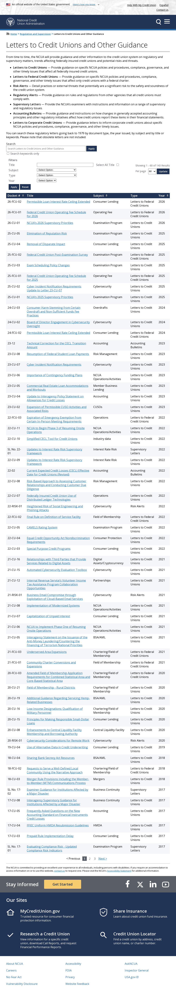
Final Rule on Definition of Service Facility (54, 517)
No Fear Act (14, 977)
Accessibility (73, 964)
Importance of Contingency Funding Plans (54, 375)
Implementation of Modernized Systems (53, 605)
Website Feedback (77, 984)
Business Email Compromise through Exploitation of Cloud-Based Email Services (55, 597)
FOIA (68, 970)
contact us (59, 870)
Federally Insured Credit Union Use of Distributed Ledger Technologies (51, 497)
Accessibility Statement (119, 870)
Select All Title (105, 165)
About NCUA (14, 964)
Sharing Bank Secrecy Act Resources (51, 758)
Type (12, 175)
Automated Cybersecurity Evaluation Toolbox (57, 570)
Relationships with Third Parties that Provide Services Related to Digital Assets (56, 561)
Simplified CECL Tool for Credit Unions (52, 439)
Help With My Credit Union (141, 5)
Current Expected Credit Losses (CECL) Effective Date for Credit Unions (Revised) (58, 472)
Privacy (70, 977)
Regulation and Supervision (35, 34)
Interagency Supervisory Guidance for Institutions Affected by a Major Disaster (53, 802)
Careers (11, 970)
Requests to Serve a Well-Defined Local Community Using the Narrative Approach (55, 770)
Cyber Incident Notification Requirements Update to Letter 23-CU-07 (54, 288)
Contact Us (162, 9)
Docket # (14, 196)
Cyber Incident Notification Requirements (54, 364)
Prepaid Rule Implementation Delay (50, 836)
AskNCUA (131, 964)
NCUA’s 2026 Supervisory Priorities (50, 223)
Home (13, 34)
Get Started (63, 884)
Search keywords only (24, 153)
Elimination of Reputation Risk (47, 233)
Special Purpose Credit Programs (49, 549)
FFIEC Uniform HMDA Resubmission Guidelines (58, 825)
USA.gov (130, 977)
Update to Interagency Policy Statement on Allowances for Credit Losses (55, 398)
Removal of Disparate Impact (46, 244)
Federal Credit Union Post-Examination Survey (57, 255)
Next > (102, 858)
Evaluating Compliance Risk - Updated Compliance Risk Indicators (52, 848)
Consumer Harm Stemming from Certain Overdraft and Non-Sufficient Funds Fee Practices (53, 311)
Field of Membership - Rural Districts (51, 687)
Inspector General (136, 970)
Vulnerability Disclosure (22, 984)
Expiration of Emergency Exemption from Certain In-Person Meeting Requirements (54, 419)
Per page (140, 171)
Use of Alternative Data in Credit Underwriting (57, 747)
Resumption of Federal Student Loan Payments (58, 354)
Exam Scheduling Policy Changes (48, 265)
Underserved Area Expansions (47, 652)
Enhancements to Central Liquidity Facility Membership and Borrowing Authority (54, 732)
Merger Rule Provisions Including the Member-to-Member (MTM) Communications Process (58, 781)
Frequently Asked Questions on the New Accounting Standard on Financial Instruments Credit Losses (57, 815)
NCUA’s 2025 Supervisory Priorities (50, 297)
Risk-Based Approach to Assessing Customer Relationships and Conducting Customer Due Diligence (56, 485)
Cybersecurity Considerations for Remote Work (58, 740)
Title (12, 165)
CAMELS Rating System (42, 527)
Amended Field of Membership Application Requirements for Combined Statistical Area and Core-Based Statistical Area (58, 677)
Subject (13, 170)
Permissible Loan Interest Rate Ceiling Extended (58, 202)
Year (12, 181)
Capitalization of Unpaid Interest (48, 616)
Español (164, 5)
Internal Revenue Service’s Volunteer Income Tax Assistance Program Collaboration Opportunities (56, 584)
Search (11, 144)
